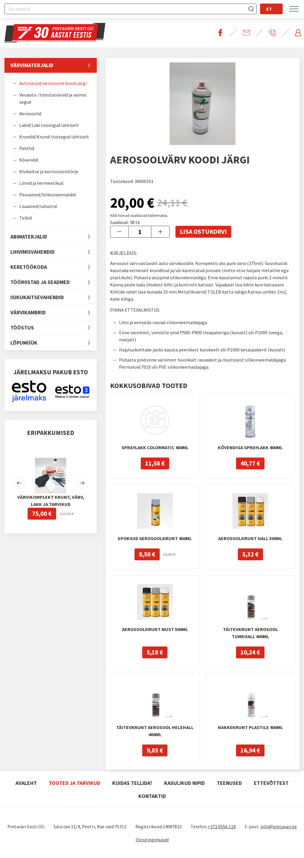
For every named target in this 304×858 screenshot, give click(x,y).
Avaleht (26, 783)
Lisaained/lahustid (38, 206)
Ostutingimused (152, 840)
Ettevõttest (271, 783)
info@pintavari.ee (278, 826)
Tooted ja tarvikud (74, 783)
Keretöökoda (53, 267)
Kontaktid (152, 796)
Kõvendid (28, 160)
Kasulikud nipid (184, 783)
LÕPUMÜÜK (53, 342)
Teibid (25, 218)
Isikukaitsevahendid (53, 297)
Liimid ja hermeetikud (41, 183)
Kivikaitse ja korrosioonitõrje (48, 171)
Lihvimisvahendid (53, 252)
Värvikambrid (53, 312)
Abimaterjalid (53, 236)
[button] (19, 483)
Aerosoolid (30, 113)
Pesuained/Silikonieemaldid (47, 195)
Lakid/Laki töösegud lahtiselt (49, 125)
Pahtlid (26, 148)
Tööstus (53, 327)
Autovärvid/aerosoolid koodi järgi (53, 83)
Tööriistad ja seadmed (53, 282)
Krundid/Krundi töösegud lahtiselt (54, 137)
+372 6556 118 (222, 826)
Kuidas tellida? (132, 783)
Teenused (229, 783)
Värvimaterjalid (53, 65)
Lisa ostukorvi (203, 232)
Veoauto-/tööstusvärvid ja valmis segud (52, 98)
